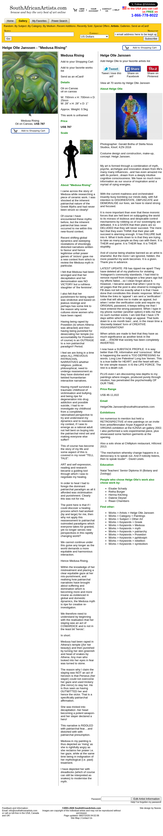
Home (10, 20)
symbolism (141, 543)
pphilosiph (141, 537)
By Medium (49, 26)
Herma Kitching (118, 494)
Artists (115, 26)
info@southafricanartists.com (23, 810)
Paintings (139, 515)
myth (138, 528)
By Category (35, 26)
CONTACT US (106, 10)
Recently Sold (84, 26)
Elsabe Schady (118, 488)
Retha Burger (117, 491)
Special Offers (101, 26)
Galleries (125, 26)
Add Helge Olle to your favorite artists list (125, 61)
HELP (116, 10)
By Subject (20, 26)
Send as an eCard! (72, 76)
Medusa (139, 525)
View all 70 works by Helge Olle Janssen (125, 83)
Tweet (111, 73)
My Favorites (39, 20)
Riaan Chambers (119, 501)
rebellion (140, 540)
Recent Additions (66, 26)
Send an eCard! (140, 26)
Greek (138, 522)
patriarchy (141, 531)
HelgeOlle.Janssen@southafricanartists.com (127, 406)
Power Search (59, 20)
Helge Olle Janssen (142, 512)
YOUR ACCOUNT (93, 10)
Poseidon (140, 534)
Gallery (23, 20)
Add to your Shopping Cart (77, 61)
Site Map (75, 818)
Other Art (137, 519)
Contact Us (86, 818)
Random (8, 26)
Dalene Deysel (118, 497)
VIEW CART (81, 10)
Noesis (157, 808)
